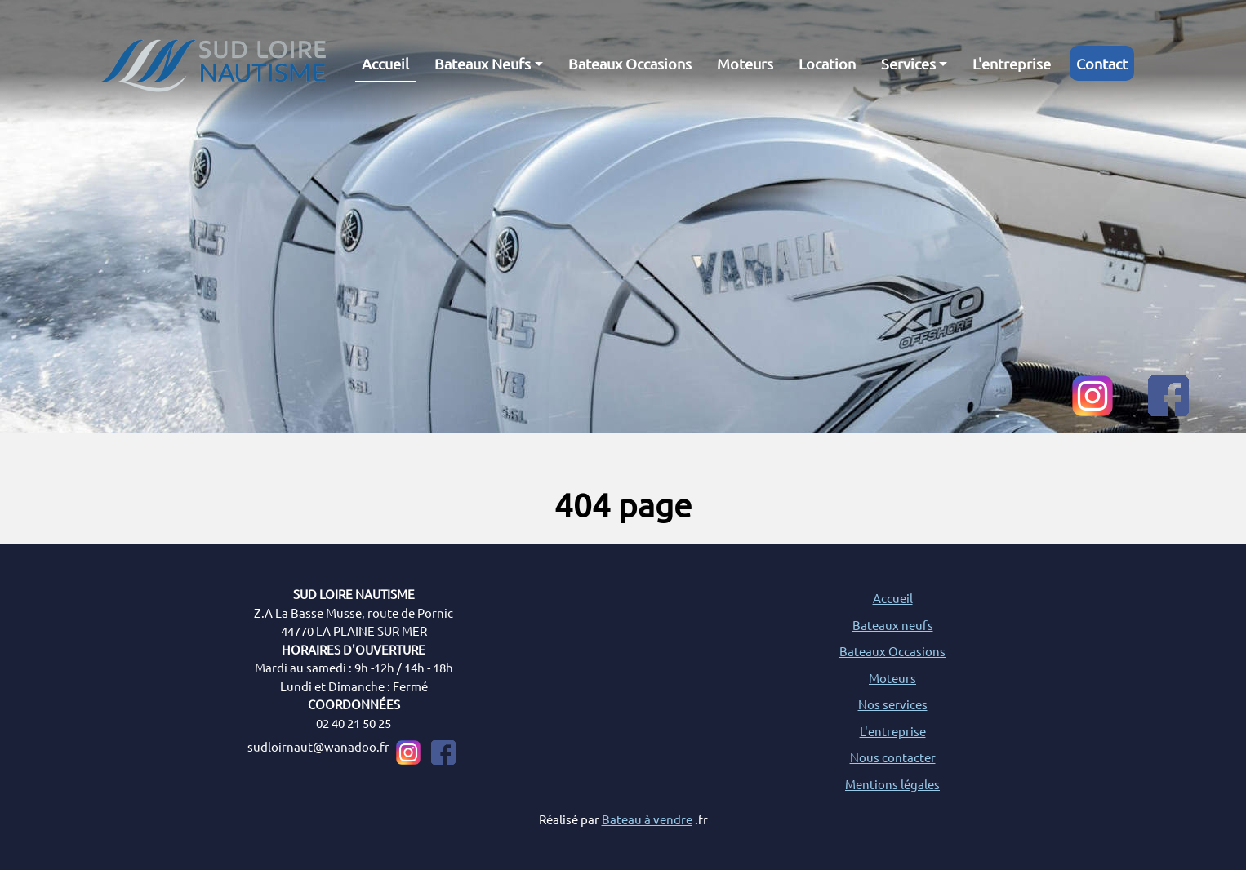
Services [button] (908, 63)
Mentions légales (892, 784)
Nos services (893, 704)
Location (827, 63)
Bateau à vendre (647, 819)
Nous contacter (893, 757)
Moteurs (745, 63)
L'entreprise (1011, 63)
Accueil (385, 63)
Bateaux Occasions (630, 63)
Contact (1102, 63)
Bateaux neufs (892, 625)
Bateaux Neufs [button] (482, 63)
